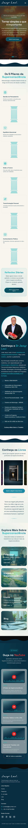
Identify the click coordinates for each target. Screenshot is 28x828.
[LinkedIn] (10, 816)
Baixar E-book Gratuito (14, 39)
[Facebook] (6, 816)
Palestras (3, 791)
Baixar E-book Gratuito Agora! (14, 290)
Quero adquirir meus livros (14, 491)
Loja (2, 797)
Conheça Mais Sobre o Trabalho (13, 427)
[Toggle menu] (25, 2)
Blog (2, 799)
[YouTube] (14, 816)
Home (3, 789)
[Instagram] (2, 816)
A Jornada (4, 794)
